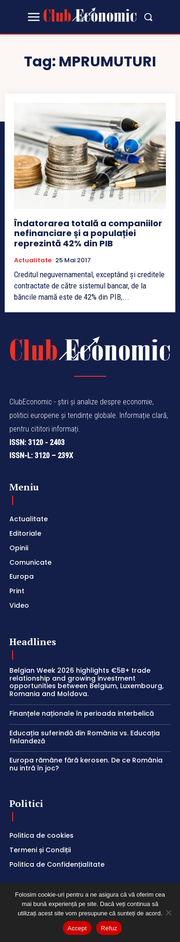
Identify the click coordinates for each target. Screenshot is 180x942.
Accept (77, 928)
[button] (148, 17)
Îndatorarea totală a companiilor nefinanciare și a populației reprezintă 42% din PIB (88, 233)
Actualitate (33, 260)
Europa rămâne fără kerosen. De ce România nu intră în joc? (86, 764)
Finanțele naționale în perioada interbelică (81, 713)
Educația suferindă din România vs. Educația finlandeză (84, 737)
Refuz (109, 928)
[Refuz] (168, 912)
